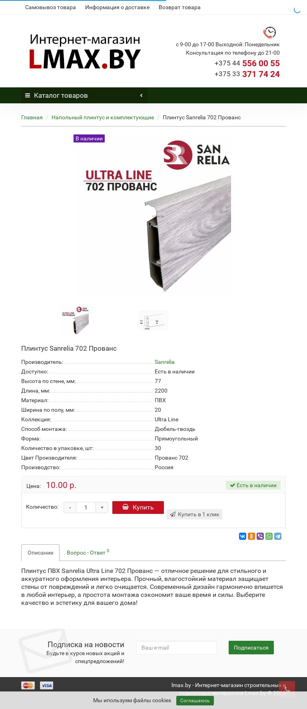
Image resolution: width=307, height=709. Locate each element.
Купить (139, 507)
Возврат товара (180, 7)
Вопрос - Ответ (88, 551)
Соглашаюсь (195, 700)
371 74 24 (247, 74)
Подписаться (251, 647)
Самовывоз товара (50, 7)
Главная (32, 117)
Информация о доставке (117, 7)
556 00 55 (247, 63)
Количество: (42, 507)
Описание (40, 552)
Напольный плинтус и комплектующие (103, 117)
